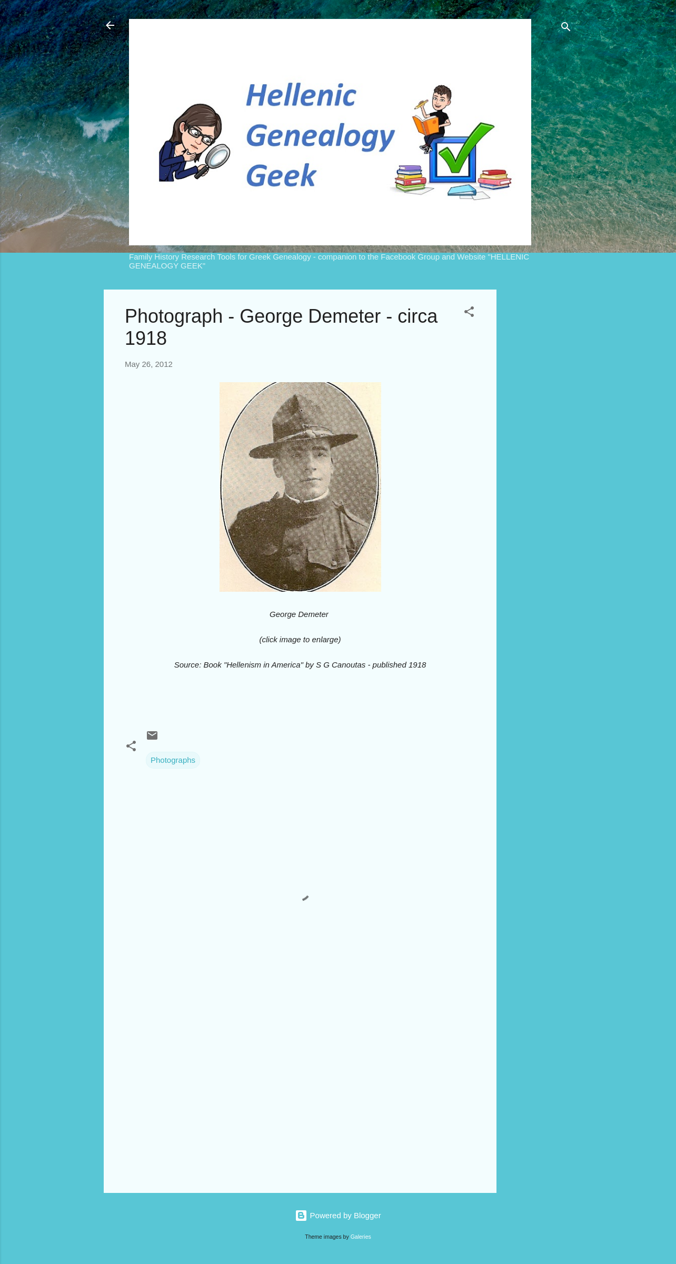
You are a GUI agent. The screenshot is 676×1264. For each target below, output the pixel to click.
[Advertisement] (538, 447)
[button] (469, 313)
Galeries (361, 1236)
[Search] (566, 29)
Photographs (173, 759)
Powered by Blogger (338, 1215)
